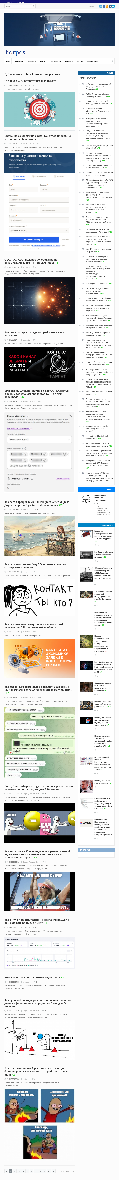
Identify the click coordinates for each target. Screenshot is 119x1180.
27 (97, 750)
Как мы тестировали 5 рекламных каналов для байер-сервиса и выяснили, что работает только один (36, 1071)
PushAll (113, 6)
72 (97, 585)
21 (97, 838)
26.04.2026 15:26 (13, 572)
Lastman (26, 1079)
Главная (9, 2)
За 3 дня (43, 61)
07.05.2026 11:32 (13, 85)
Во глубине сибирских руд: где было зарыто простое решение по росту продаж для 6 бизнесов (39, 788)
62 (97, 606)
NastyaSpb (27, 572)
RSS (107, 6)
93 (41, 401)
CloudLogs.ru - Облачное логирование (100, 497)
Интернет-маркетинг (13, 147)
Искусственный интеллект (34, 271)
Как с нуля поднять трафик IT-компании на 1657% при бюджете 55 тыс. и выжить (36, 921)
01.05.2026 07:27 (13, 143)
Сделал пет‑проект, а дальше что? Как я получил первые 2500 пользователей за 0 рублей (99, 219)
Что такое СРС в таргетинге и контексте (30, 80)
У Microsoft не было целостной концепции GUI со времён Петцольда (98, 86)
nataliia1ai (26, 340)
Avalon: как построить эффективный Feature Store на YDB (98, 111)
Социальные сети (12, 1086)
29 (97, 711)
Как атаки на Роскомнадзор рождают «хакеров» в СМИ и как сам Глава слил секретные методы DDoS (38, 688)
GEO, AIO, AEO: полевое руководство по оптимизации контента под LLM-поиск (30, 261)
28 (97, 729)
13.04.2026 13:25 (13, 927)
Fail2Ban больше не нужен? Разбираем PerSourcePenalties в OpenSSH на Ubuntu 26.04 (99, 318)
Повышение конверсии (52, 147)
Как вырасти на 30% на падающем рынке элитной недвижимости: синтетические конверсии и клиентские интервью (37, 854)
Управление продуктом (52, 931)
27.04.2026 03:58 (13, 509)
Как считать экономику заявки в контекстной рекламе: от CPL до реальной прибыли (33, 626)
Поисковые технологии (14, 989)
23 (97, 787)
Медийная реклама (32, 89)
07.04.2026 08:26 (13, 1079)
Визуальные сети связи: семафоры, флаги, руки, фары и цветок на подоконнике (99, 354)
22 (97, 812)
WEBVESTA (27, 509)
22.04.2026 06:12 (13, 794)
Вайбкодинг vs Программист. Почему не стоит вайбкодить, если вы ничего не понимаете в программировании (103, 827)
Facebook (104, 6)
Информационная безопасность (18, 405)
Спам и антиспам (12, 408)
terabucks (26, 267)
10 (49, 1171)
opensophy (27, 982)
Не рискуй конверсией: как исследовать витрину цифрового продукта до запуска (99, 372)
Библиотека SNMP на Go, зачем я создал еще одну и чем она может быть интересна (103, 804)
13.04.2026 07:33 (13, 982)
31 (97, 676)
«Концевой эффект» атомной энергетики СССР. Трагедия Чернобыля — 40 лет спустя (98, 463)
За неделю (56, 61)
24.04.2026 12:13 (13, 697)
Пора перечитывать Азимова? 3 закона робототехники (103, 704)
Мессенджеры (49, 513)
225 (98, 545)
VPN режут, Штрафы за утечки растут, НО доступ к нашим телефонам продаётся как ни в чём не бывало (36, 394)
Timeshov (26, 85)
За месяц (69, 61)
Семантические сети (33, 931)
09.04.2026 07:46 (13, 1011)
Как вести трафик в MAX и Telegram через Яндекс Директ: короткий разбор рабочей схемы (36, 504)
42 (97, 655)
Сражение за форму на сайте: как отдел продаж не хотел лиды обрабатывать (37, 138)
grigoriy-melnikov (29, 401)
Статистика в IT (32, 934)
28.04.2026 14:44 (13, 340)
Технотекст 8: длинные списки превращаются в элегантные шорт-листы (98, 308)
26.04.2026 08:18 (13, 632)
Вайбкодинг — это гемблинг (97, 284)
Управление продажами (15, 150)
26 (97, 774)
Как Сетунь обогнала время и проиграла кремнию (103, 554)
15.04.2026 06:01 (13, 862)
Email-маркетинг (11, 576)
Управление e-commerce (40, 797)
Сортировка (92, 61)
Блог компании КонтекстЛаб (16, 797)
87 (97, 561)
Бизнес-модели (26, 576)
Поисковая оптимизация (55, 986)
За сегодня (19, 61)
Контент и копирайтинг (56, 271)
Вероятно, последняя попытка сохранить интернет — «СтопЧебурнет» (98, 291)
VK (110, 6)
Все (8, 61)
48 (97, 629)
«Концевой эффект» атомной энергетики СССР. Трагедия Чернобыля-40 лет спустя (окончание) (103, 573)
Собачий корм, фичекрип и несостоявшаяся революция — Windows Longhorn (98, 258)
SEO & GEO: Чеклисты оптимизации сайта (32, 977)
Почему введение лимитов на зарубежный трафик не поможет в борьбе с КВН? (103, 741)
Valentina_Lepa (28, 143)
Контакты (20, 2)
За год (80, 61)
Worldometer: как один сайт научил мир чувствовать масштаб (97, 428)
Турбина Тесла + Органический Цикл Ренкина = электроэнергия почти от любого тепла (99, 453)
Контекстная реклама (14, 89)
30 (97, 695)
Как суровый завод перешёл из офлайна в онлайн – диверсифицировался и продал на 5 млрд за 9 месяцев (38, 1003)
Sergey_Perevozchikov (31, 794)
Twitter (100, 6)
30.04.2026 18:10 (13, 267)
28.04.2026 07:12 (13, 401)
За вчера (32, 61)
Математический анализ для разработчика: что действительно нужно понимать (99, 194)
